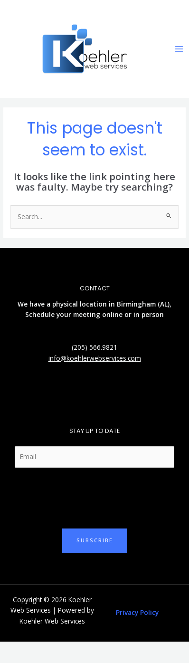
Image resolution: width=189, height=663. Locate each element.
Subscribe (94, 540)
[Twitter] (73, 398)
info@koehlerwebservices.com (94, 358)
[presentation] (86, 495)
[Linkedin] (87, 398)
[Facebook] (101, 398)
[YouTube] (116, 398)
